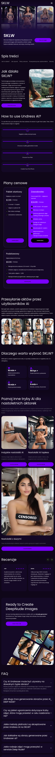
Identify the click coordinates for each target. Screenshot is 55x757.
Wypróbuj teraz (12, 105)
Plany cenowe (24, 61)
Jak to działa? (5, 61)
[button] (48, 559)
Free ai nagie (43, 40)
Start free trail (16, 624)
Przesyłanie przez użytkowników (38, 61)
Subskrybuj (15, 240)
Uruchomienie (14, 464)
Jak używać (14, 61)
